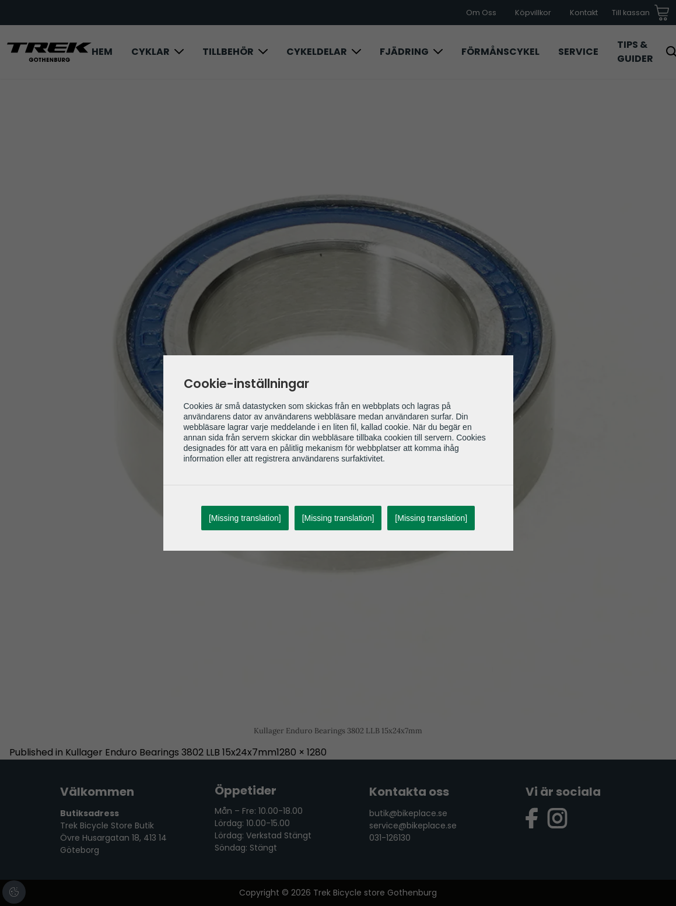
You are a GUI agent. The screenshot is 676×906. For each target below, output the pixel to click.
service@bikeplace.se (413, 825)
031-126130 (390, 838)
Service (578, 51)
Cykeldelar (316, 51)
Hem (102, 51)
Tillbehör (228, 51)
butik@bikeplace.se (408, 813)
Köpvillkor (533, 13)
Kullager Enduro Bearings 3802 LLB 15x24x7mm (170, 752)
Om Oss (481, 13)
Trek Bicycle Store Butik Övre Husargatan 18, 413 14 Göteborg (113, 838)
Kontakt (584, 13)
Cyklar (150, 51)
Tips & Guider (635, 51)
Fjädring (404, 51)
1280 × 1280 (301, 752)
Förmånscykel (500, 51)
